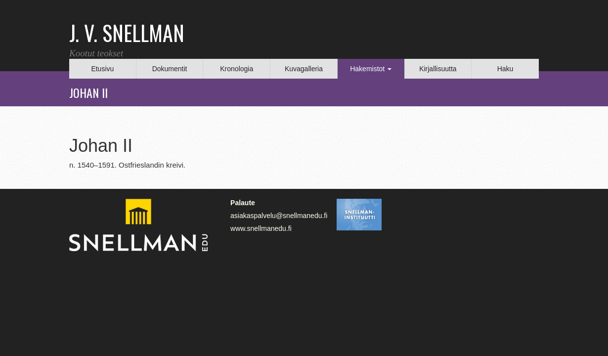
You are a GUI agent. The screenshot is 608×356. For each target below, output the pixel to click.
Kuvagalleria (304, 69)
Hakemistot (370, 69)
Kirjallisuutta (437, 69)
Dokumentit (169, 69)
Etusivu (102, 69)
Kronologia (236, 69)
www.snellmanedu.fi (261, 228)
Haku (505, 69)
